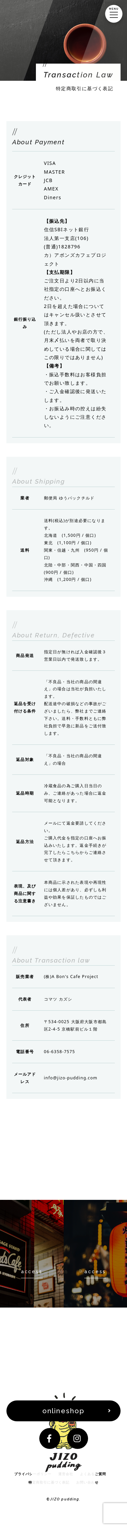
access (32, 1271)
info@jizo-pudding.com (71, 1078)
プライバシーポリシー (32, 1473)
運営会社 (65, 1473)
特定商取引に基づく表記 (48, 1482)
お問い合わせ (87, 1482)
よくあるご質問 (93, 1473)
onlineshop (63, 1411)
